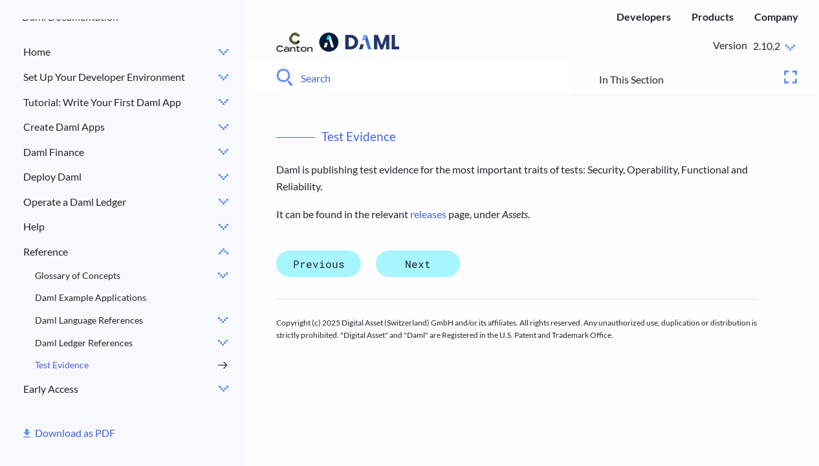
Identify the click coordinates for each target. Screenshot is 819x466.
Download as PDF (75, 433)
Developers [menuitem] (644, 16)
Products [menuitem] (713, 16)
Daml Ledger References (84, 342)
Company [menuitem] (776, 16)
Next (418, 264)
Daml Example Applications (90, 297)
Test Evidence (62, 364)
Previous (319, 264)
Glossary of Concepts (77, 275)
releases (428, 214)
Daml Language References (89, 320)
